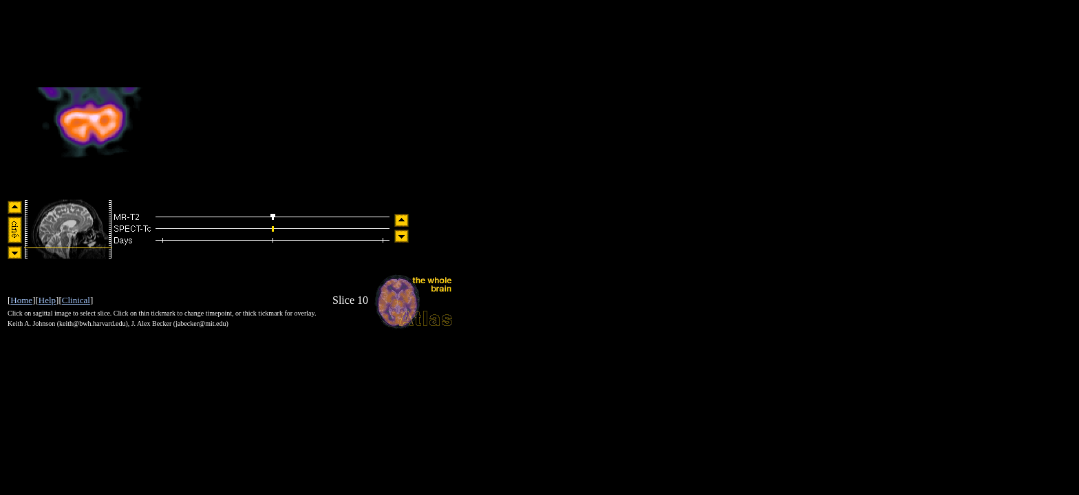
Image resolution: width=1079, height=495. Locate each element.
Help (47, 300)
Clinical (76, 300)
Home (21, 300)
